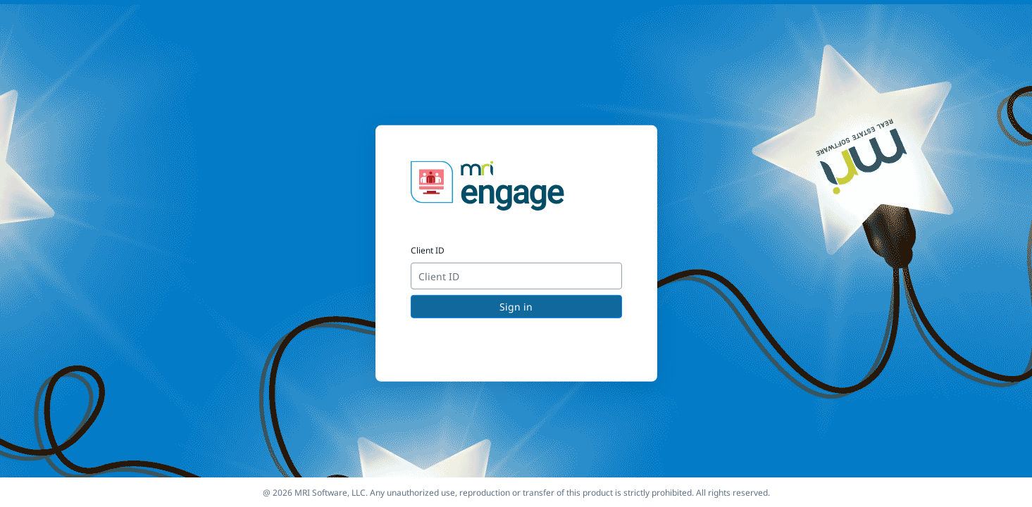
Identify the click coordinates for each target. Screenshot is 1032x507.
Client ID (427, 250)
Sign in (516, 306)
